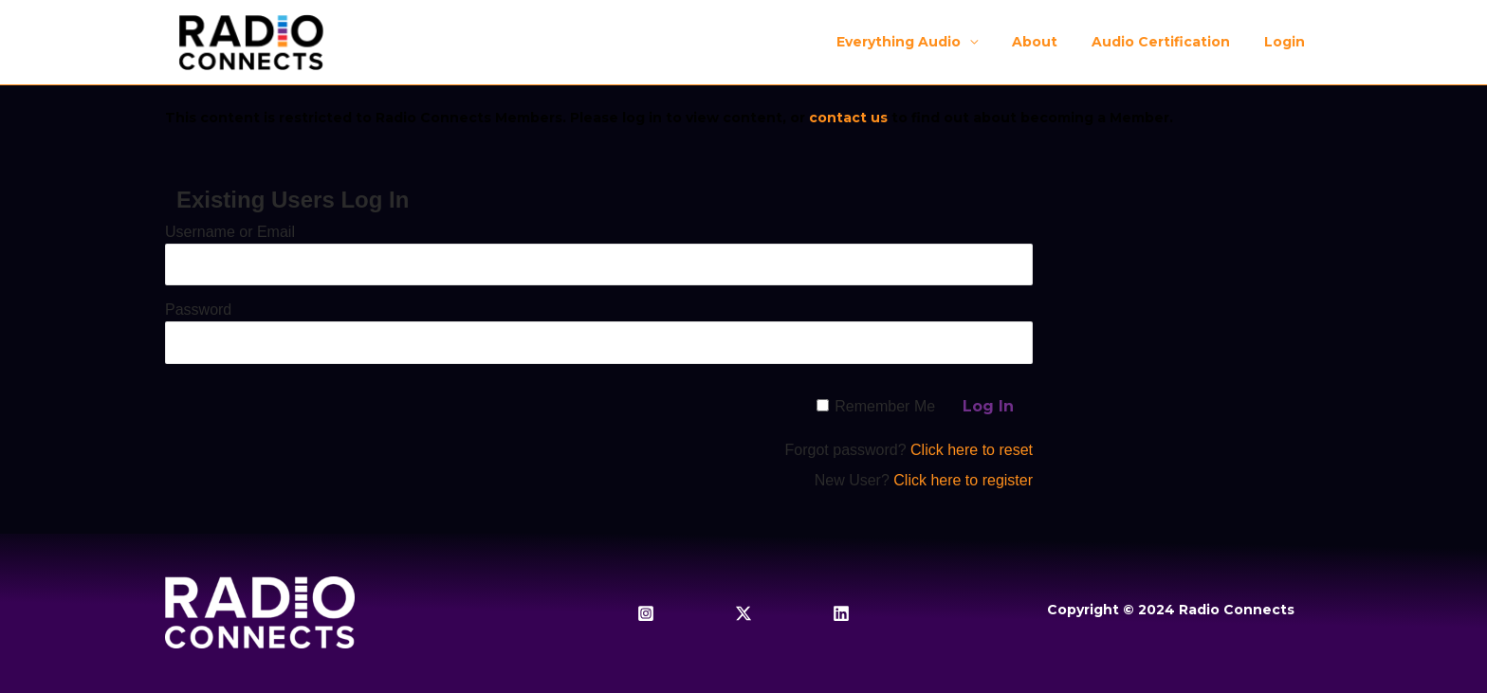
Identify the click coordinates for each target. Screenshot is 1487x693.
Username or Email (230, 232)
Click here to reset (971, 450)
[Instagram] (646, 613)
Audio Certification (1172, 41)
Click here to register (963, 480)
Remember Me (885, 406)
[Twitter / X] (743, 613)
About (1053, 41)
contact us (848, 117)
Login (1288, 41)
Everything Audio (925, 41)
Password (198, 309)
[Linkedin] (841, 613)
